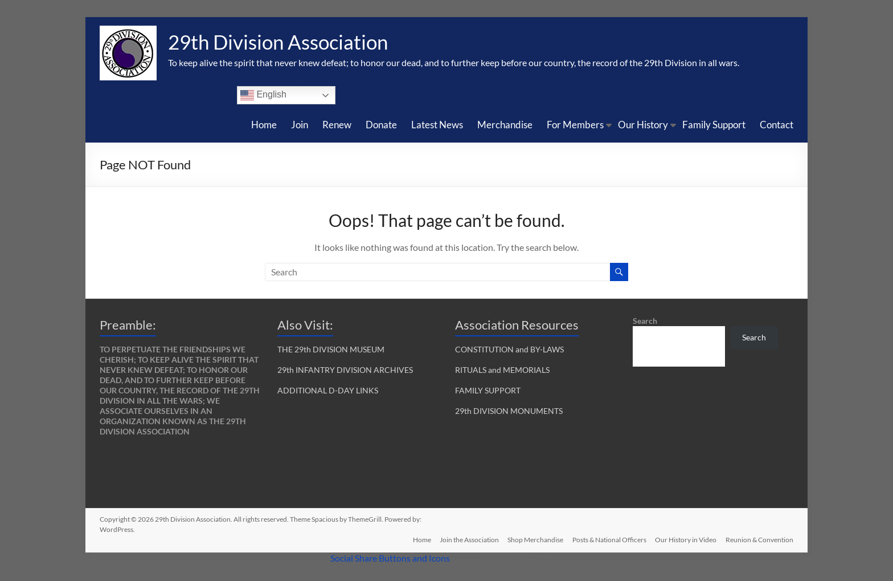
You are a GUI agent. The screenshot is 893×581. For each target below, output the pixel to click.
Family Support (713, 125)
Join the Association (468, 539)
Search (645, 321)
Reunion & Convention (759, 539)
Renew (336, 125)
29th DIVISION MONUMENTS (509, 411)
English (263, 95)
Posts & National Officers (609, 539)
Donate (381, 125)
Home (264, 125)
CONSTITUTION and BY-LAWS (509, 349)
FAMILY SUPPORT (488, 390)
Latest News (437, 125)
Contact (776, 125)
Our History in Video (685, 539)
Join (299, 125)
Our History (643, 125)
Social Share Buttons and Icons (390, 557)
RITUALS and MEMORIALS (502, 370)
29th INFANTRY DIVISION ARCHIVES (345, 370)
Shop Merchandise (535, 539)
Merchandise (504, 125)
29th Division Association (281, 41)
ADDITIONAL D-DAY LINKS (327, 390)
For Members (575, 125)
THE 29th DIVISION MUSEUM (330, 349)
